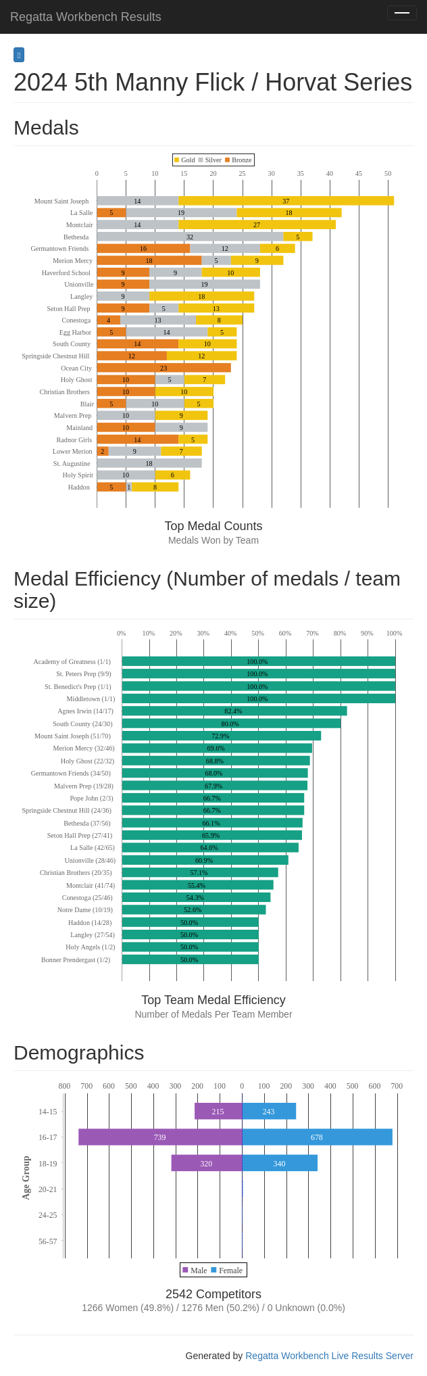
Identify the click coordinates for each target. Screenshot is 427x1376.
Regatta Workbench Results (85, 17)
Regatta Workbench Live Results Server (329, 1355)
